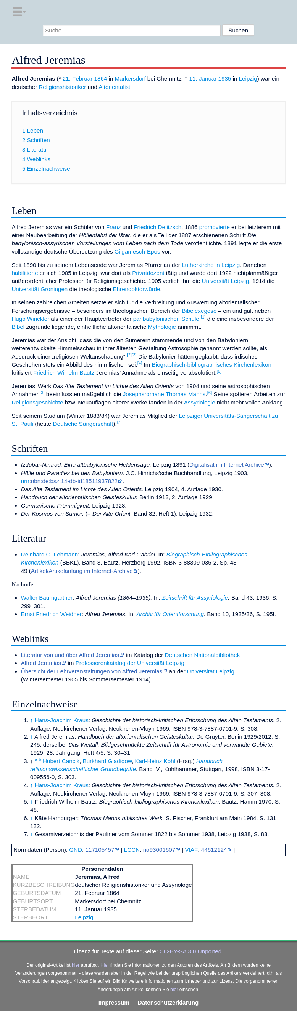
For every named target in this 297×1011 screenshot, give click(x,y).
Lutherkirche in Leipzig (211, 265)
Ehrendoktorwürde (136, 289)
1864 (100, 78)
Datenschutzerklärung (168, 1002)
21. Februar (78, 78)
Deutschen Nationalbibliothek (202, 655)
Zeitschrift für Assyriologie (195, 597)
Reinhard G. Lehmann (49, 554)
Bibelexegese (199, 310)
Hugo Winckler (30, 318)
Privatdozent (148, 273)
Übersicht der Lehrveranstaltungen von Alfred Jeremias (92, 671)
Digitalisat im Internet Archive (226, 464)
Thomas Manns (186, 394)
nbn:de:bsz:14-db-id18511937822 (74, 481)
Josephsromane (143, 394)
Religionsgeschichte (37, 402)
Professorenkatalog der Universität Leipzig (130, 663)
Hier (104, 965)
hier (75, 965)
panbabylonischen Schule (166, 318)
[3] (134, 355)
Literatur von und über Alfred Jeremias (70, 655)
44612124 (214, 849)
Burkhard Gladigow (107, 761)
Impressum (113, 1002)
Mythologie (162, 327)
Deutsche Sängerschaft (83, 424)
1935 (224, 78)
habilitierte (24, 273)
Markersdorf (130, 78)
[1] (203, 317)
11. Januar (203, 78)
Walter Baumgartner (47, 597)
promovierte (214, 227)
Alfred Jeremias (41, 663)
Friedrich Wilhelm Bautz (63, 372)
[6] (209, 392)
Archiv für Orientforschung (169, 614)
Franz (113, 227)
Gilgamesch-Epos (137, 251)
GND (75, 849)
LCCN (132, 849)
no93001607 (159, 849)
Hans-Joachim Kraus (62, 720)
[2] (129, 355)
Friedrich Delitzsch (157, 227)
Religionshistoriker (62, 87)
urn (25, 481)
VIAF (191, 849)
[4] (139, 363)
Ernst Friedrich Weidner (51, 614)
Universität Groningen (39, 289)
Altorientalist (114, 87)
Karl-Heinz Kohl (155, 761)
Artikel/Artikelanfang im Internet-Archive (82, 571)
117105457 (99, 849)
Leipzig (248, 78)
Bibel (17, 327)
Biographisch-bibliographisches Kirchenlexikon (211, 364)
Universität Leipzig (225, 281)
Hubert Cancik (61, 761)
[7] (119, 422)
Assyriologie (199, 402)
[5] (219, 371)
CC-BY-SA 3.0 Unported (190, 951)
